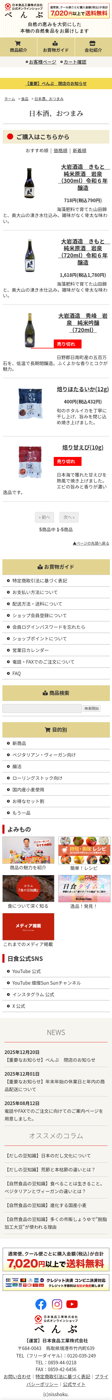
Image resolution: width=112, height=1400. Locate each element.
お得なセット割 (29, 801)
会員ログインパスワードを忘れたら (49, 626)
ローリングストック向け (38, 777)
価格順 (60, 150)
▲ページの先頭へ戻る (91, 543)
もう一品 (22, 812)
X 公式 (19, 1006)
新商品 (19, 743)
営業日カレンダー (31, 650)
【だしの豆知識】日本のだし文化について (47, 1155)
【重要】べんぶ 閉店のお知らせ (56, 83)
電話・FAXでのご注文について (44, 661)
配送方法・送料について (37, 603)
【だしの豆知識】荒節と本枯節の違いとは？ (50, 1169)
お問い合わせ (17, 1376)
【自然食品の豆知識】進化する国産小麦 (45, 1205)
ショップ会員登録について (40, 615)
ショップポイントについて (40, 638)
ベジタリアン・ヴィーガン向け (44, 754)
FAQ (17, 673)
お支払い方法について (35, 592)
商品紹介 (18, 47)
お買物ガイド (56, 47)
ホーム (9, 98)
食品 (24, 98)
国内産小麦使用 (29, 789)
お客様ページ (42, 61)
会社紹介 (93, 47)
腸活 (17, 766)
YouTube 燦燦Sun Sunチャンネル (47, 982)
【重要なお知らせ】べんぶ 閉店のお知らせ (50, 1059)
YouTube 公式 (27, 971)
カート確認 (75, 61)
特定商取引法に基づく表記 (40, 580)
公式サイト (74, 1384)
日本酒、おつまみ (49, 98)
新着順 (79, 150)
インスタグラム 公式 (33, 994)
